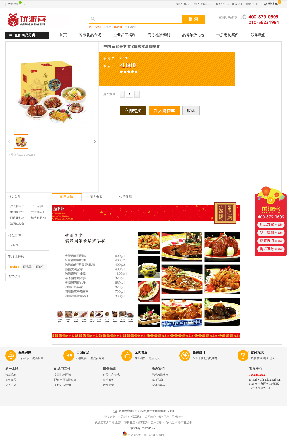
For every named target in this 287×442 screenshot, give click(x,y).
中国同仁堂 (17, 212)
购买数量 (109, 94)
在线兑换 (237, 4)
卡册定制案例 (227, 35)
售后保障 (125, 197)
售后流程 (10, 374)
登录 (248, 4)
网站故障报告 (160, 374)
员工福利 (130, 27)
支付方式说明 (62, 385)
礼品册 (118, 27)
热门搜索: (95, 27)
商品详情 (66, 197)
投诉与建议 (159, 385)
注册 (255, 4)
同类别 (14, 267)
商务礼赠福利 (159, 35)
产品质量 (108, 385)
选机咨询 (157, 379)
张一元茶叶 (38, 206)
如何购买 (10, 379)
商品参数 (96, 197)
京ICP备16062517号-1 (143, 428)
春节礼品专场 (90, 35)
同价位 (40, 266)
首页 (63, 35)
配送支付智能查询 (65, 379)
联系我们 (258, 35)
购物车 (273, 4)
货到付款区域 (62, 374)
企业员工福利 (124, 35)
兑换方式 (10, 385)
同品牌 (27, 266)
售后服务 (108, 379)
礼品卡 (107, 27)
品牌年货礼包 (193, 35)
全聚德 (14, 245)
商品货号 (13, 154)
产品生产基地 (111, 374)
